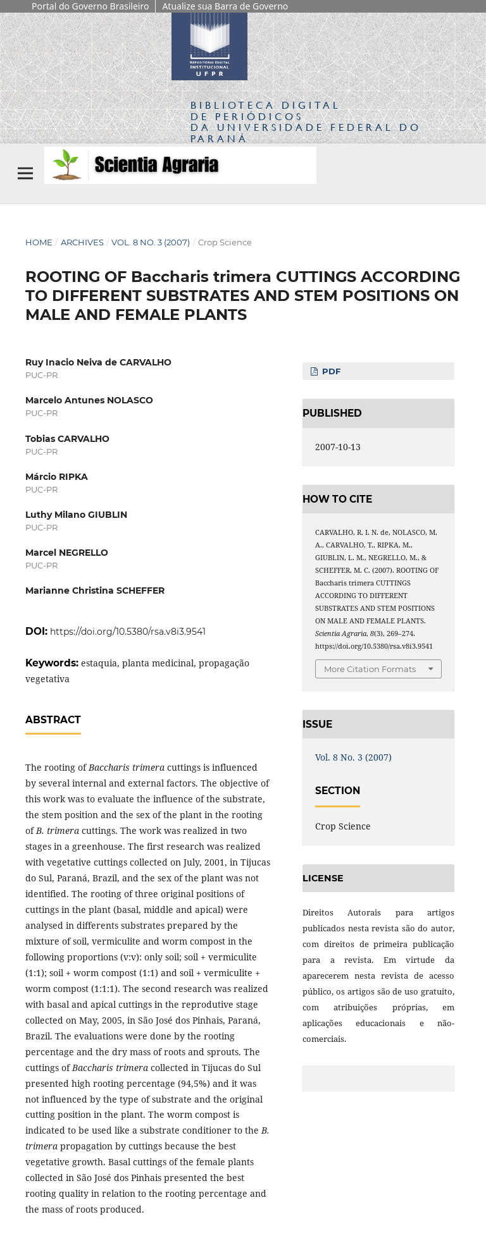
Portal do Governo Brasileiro (90, 6)
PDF (330, 371)
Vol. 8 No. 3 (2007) (150, 242)
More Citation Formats (370, 669)
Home (39, 242)
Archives (82, 242)
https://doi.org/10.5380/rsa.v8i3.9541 (128, 631)
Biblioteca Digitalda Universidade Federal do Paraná (305, 121)
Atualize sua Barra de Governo (225, 6)
